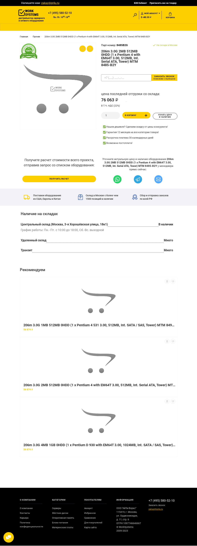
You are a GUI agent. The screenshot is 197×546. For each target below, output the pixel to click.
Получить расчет (59, 179)
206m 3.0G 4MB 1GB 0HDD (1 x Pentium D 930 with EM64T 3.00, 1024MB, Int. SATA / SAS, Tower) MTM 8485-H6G (99, 445)
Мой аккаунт (149, 13)
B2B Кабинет (140, 3)
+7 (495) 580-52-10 (60, 13)
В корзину (137, 116)
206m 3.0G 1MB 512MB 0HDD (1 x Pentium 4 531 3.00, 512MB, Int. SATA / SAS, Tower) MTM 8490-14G (99, 325)
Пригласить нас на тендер (163, 3)
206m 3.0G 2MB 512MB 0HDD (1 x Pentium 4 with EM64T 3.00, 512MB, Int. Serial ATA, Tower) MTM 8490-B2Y (99, 385)
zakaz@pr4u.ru (50, 3)
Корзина (170, 15)
